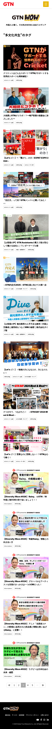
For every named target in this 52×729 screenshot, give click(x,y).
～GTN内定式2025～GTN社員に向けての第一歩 (24, 285)
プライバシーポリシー (32, 715)
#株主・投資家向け (20, 249)
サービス (14, 715)
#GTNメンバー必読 (8, 80)
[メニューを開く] (46, 4)
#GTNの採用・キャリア (21, 288)
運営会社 (7, 715)
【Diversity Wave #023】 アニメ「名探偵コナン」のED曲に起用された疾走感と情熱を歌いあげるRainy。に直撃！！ (25, 626)
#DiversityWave (8, 503)
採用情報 (21, 715)
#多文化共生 (19, 80)
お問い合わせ (45, 715)
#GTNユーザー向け (29, 165)
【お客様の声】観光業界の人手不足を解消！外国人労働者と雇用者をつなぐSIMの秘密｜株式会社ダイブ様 (25, 327)
